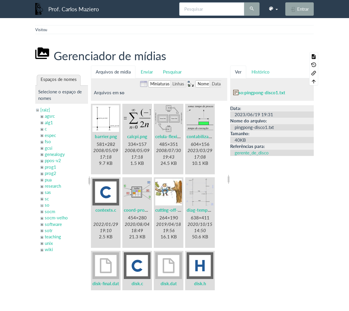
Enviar (147, 71)
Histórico (261, 71)
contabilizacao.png (205, 136)
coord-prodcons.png (144, 210)
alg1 (49, 122)
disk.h (200, 283)
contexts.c (105, 210)
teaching (53, 236)
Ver (238, 71)
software (53, 224)
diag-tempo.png (203, 210)
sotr (48, 230)
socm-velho (56, 217)
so (47, 205)
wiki (49, 249)
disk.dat (169, 283)
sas (48, 192)
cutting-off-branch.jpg (177, 210)
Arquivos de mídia (113, 71)
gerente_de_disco (252, 152)
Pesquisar (172, 71)
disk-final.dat (105, 283)
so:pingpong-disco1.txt (261, 92)
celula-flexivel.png (173, 136)
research (53, 186)
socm (50, 211)
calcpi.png (137, 136)
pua (48, 179)
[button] (273, 9)
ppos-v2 (53, 160)
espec (50, 135)
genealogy (55, 154)
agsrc (50, 116)
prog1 (50, 167)
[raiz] (45, 109)
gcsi (48, 148)
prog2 (50, 173)
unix (49, 243)
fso (48, 141)
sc (47, 198)
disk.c (137, 283)
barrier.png (106, 136)
